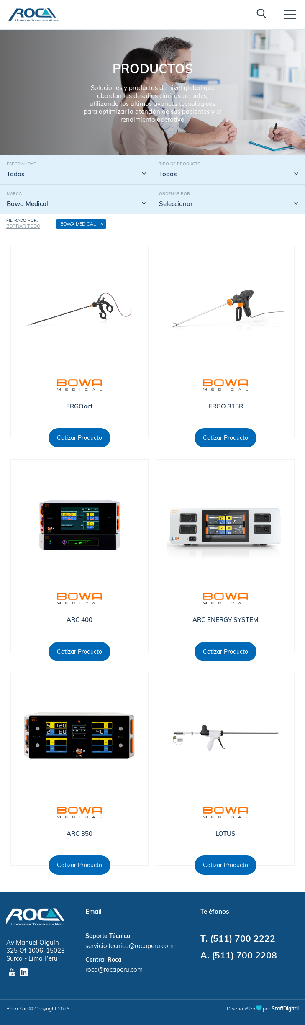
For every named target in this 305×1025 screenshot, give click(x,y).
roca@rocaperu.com (114, 970)
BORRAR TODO (23, 226)
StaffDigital (285, 1008)
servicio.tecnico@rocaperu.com (129, 946)
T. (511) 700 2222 (237, 938)
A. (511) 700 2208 (238, 955)
